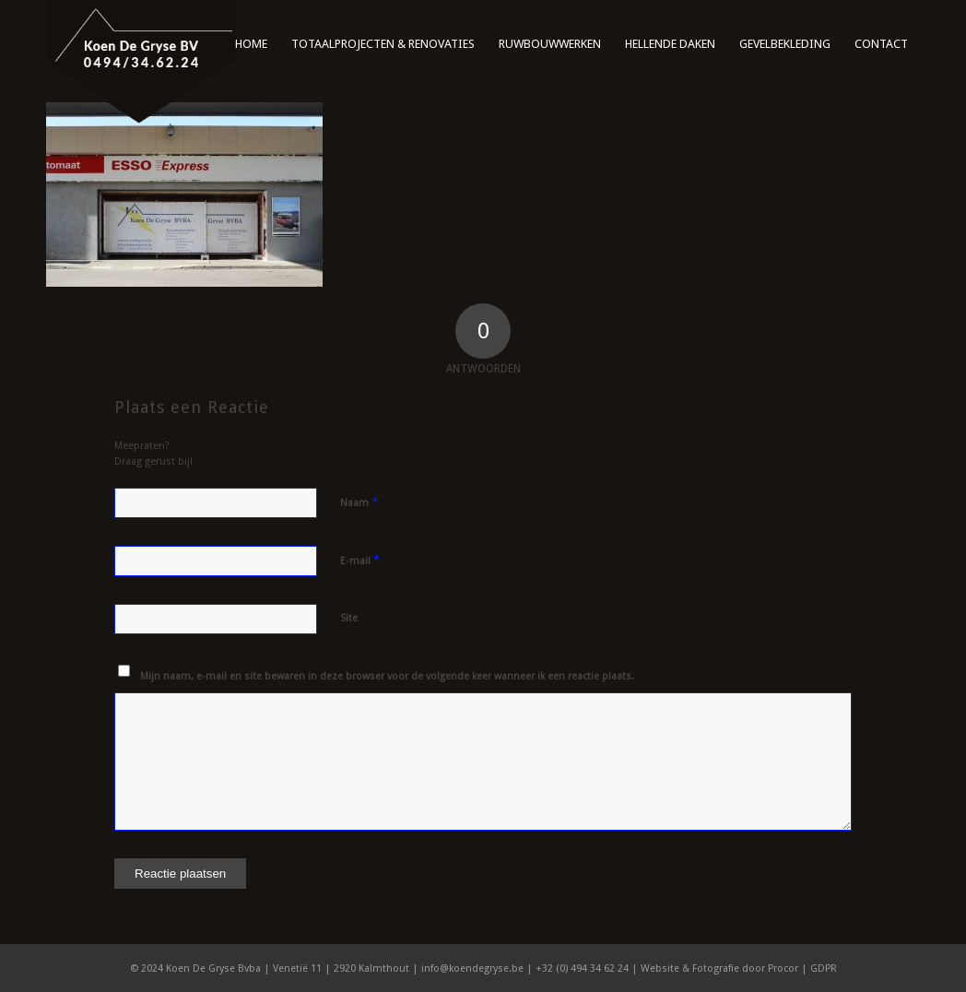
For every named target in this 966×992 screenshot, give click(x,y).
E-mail (360, 560)
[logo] (141, 62)
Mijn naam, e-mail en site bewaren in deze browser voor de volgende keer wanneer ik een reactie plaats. (387, 676)
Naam (359, 502)
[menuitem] (251, 37)
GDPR (823, 968)
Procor (783, 968)
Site (349, 618)
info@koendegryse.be (472, 968)
